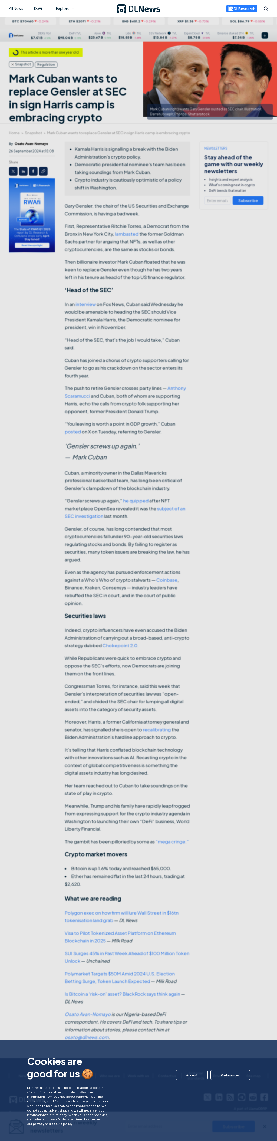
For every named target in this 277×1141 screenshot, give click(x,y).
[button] (190, 1075)
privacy (38, 1124)
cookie (56, 1124)
